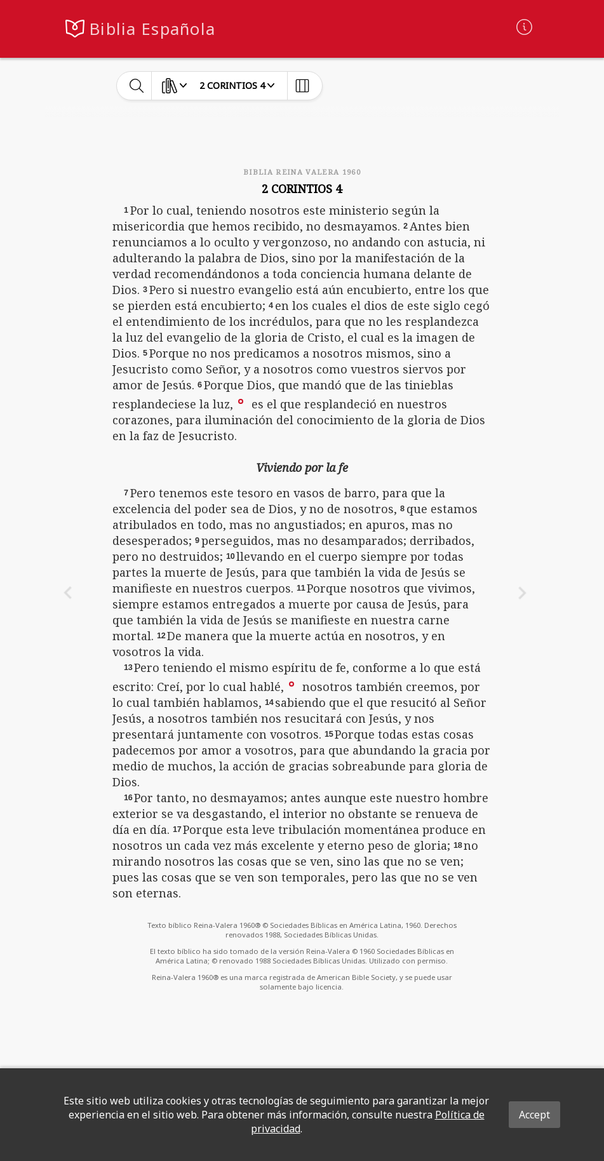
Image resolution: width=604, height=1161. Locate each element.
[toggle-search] (137, 86)
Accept (534, 1115)
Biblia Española (152, 29)
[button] (240, 400)
